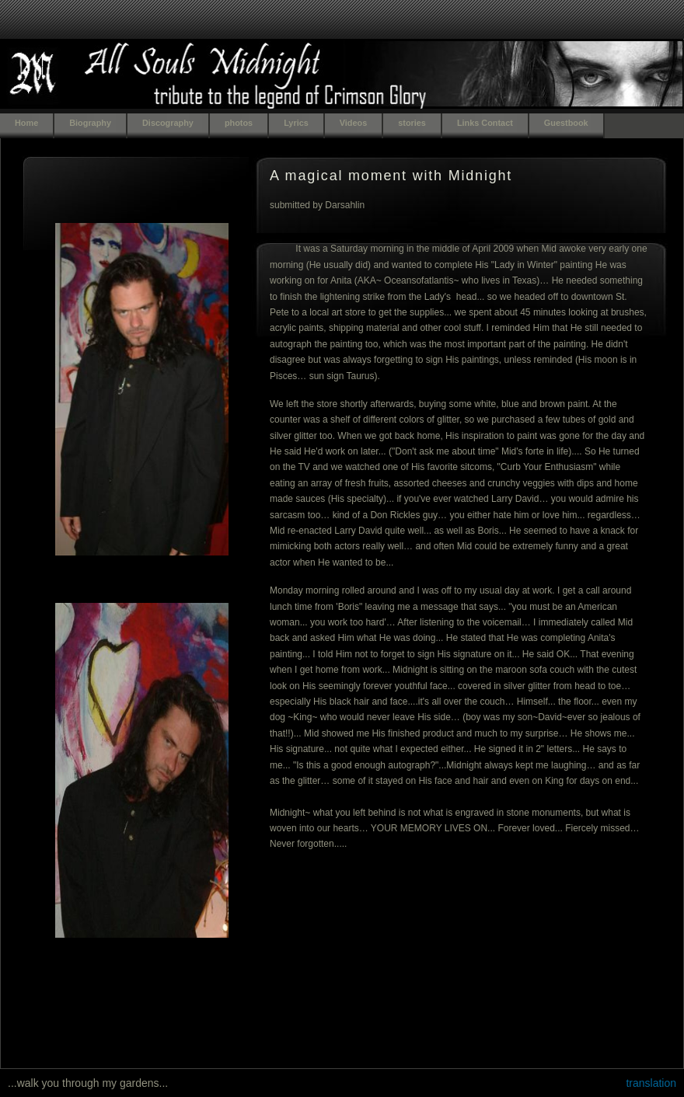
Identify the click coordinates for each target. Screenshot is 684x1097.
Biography (90, 122)
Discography (168, 122)
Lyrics (296, 122)
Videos (353, 122)
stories (412, 122)
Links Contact (485, 122)
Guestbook (566, 122)
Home (26, 122)
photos (239, 122)
